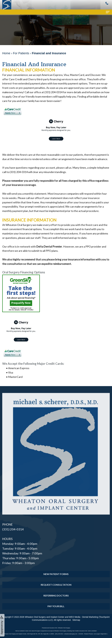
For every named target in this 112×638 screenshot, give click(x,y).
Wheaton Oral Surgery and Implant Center (44, 617)
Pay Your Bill (56, 611)
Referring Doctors (56, 600)
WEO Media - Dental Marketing (83, 617)
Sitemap (76, 620)
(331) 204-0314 (13, 529)
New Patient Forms (56, 579)
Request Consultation (56, 589)
